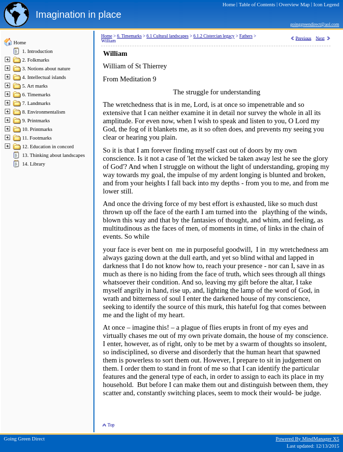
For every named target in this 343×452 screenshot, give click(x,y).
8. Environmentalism (43, 112)
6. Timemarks (36, 94)
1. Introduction (37, 51)
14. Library (33, 164)
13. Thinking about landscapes (53, 155)
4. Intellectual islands (44, 77)
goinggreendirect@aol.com (314, 24)
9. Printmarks (36, 120)
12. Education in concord (48, 146)
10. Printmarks (37, 129)
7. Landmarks (36, 103)
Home (19, 42)
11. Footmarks (37, 138)
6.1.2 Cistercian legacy (213, 36)
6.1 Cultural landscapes (167, 36)
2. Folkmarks (35, 60)
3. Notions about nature (46, 68)
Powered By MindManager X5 (307, 438)
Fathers (245, 36)
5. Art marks (35, 86)
